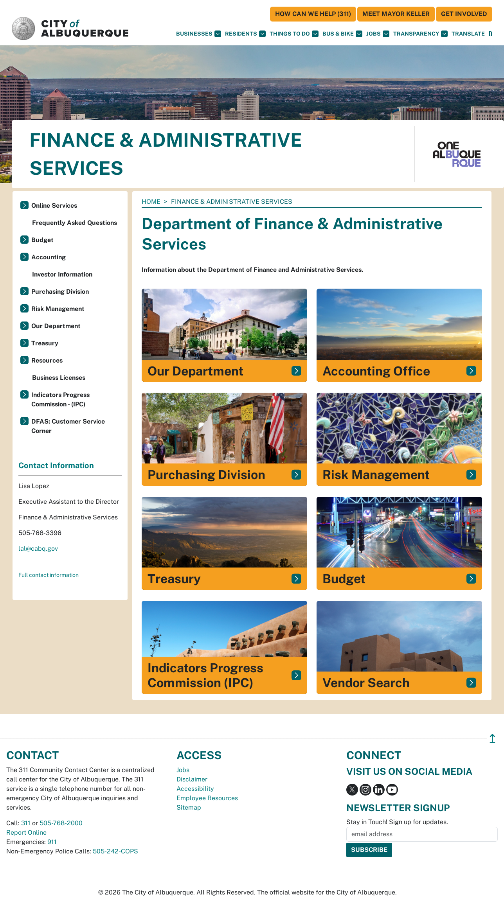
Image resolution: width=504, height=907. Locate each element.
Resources (47, 360)
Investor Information (62, 274)
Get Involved (464, 14)
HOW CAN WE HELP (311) (313, 14)
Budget (42, 240)
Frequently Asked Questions (74, 222)
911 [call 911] (52, 842)
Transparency (420, 34)
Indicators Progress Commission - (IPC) (60, 399)
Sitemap (188, 807)
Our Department (56, 326)
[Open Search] (490, 34)
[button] (468, 34)
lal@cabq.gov (38, 548)
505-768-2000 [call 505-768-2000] (61, 823)
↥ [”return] (492, 738)
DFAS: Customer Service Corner (68, 426)
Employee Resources (207, 798)
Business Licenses (58, 377)
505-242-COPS (115, 851)
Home (151, 201)
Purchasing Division (60, 291)
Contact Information (56, 465)
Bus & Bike (342, 34)
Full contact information (48, 575)
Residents (245, 34)
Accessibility (195, 788)
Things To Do (294, 34)
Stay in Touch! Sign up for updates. (397, 822)
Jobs (377, 34)
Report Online (26, 832)
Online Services (54, 205)
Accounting (48, 257)
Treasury (44, 343)
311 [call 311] (26, 823)
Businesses (198, 34)
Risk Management (58, 309)
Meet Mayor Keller (396, 14)
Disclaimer (191, 779)
